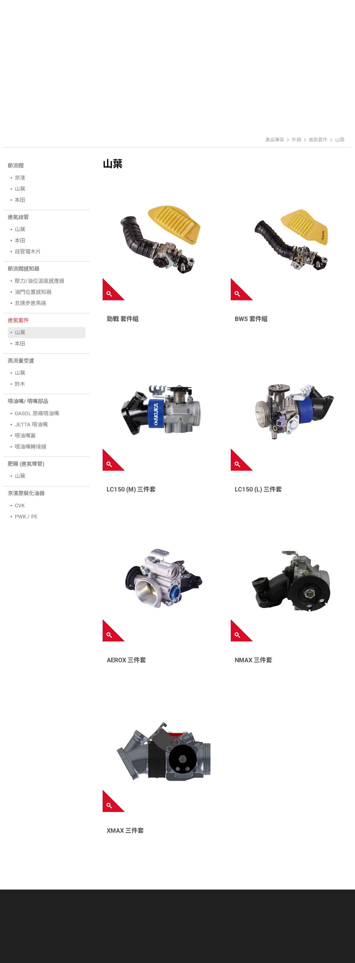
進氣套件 (318, 139)
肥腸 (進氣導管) (26, 464)
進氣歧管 (18, 217)
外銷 (296, 139)
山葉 (339, 139)
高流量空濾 (21, 361)
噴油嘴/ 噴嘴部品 (28, 401)
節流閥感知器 (23, 269)
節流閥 (16, 165)
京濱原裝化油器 (26, 493)
